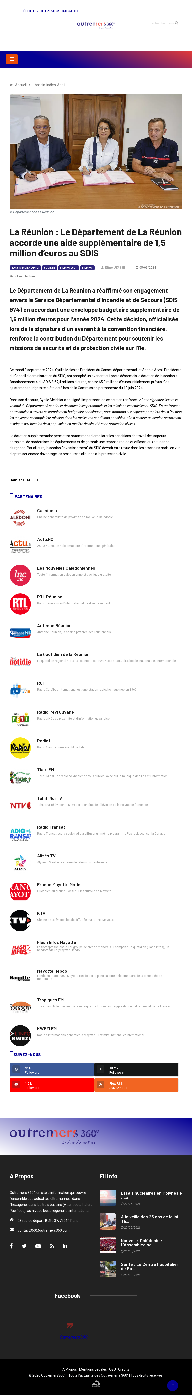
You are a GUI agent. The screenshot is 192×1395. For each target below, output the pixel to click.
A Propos (69, 1369)
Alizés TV (46, 855)
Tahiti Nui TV (49, 798)
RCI (40, 683)
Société (49, 267)
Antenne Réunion (54, 625)
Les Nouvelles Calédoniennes (66, 568)
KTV (41, 913)
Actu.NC (45, 539)
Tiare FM (45, 769)
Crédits (124, 1369)
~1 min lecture (22, 276)
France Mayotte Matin (58, 884)
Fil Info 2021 (68, 267)
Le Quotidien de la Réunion (63, 654)
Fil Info (87, 267)
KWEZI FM (47, 1028)
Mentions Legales (93, 1369)
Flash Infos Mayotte (56, 942)
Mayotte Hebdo (52, 971)
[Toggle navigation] (12, 59)
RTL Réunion (49, 596)
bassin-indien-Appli (25, 267)
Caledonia (47, 510)
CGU (112, 1369)
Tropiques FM (50, 999)
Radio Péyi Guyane (55, 712)
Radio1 (43, 740)
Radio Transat (51, 827)
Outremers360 (74, 1337)
